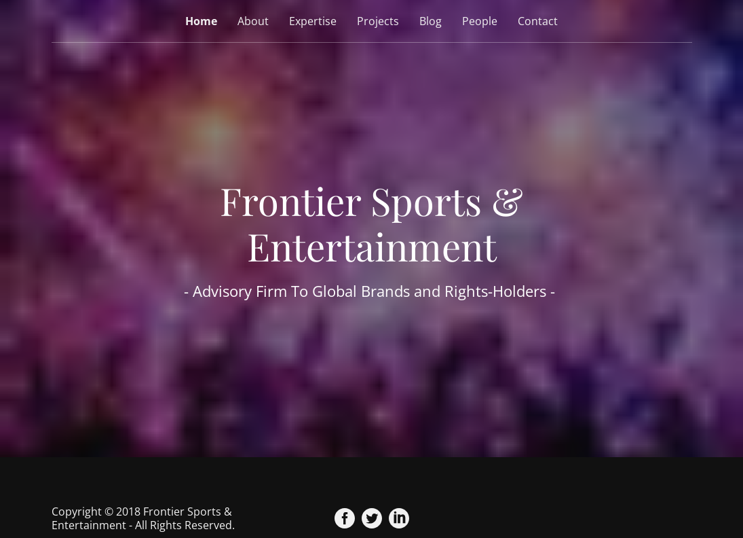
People (479, 21)
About (253, 21)
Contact (538, 21)
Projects (378, 21)
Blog (430, 21)
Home (201, 21)
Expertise (313, 21)
